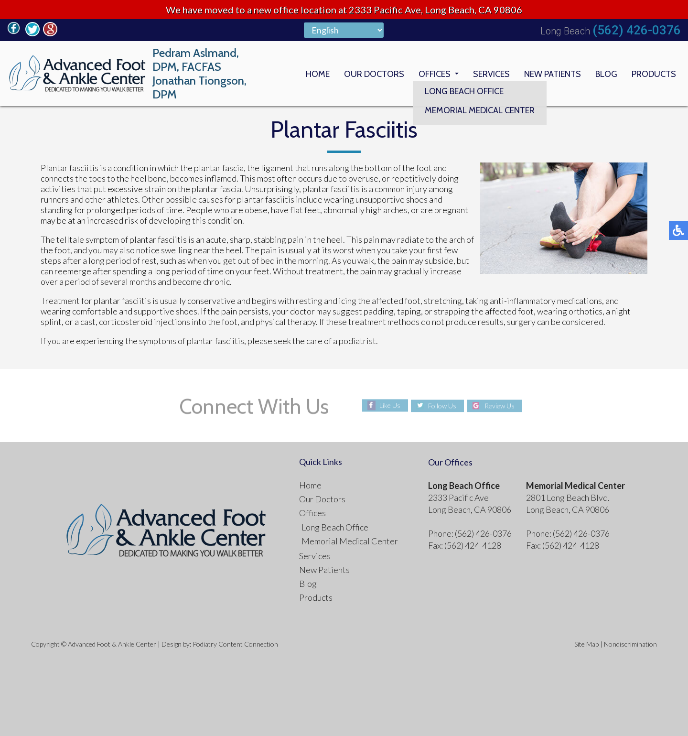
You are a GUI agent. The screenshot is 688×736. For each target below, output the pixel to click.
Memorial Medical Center (349, 541)
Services (491, 73)
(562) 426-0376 (636, 30)
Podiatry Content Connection (235, 644)
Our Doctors (374, 73)
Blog (606, 73)
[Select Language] (344, 30)
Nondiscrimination (630, 644)
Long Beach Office (334, 527)
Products (654, 73)
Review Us (499, 405)
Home (318, 73)
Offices (435, 73)
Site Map (586, 644)
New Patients (552, 73)
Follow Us (442, 405)
